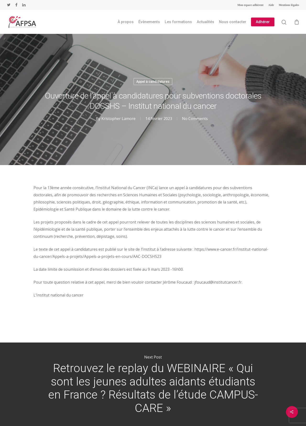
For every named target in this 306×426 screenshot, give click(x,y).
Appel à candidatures (152, 81)
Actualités (205, 22)
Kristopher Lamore (118, 118)
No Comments (195, 118)
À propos (126, 22)
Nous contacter (232, 22)
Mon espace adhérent (250, 5)
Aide (271, 5)
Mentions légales (289, 5)
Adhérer (263, 22)
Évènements (149, 22)
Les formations (178, 22)
